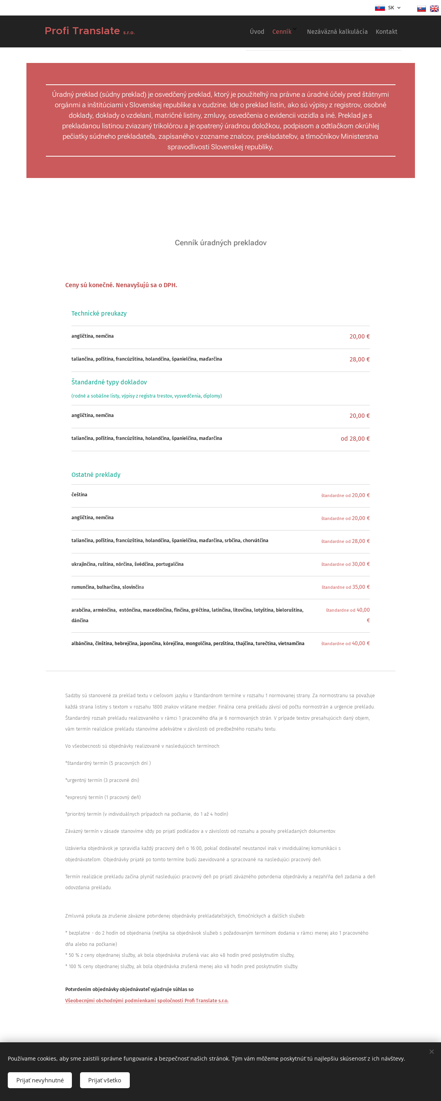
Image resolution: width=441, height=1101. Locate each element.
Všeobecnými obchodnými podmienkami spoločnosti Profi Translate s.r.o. (146, 1000)
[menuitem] (347, 31)
